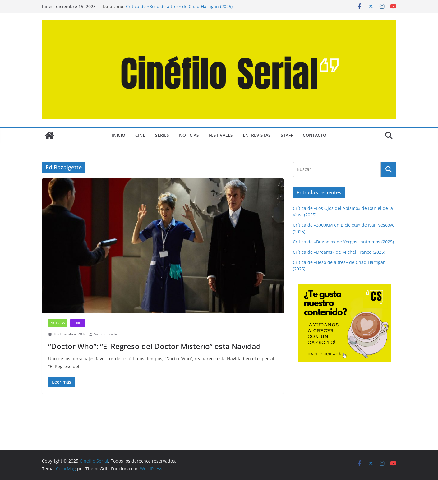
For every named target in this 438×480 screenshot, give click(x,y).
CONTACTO (314, 135)
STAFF (287, 135)
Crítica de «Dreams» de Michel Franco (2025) (339, 252)
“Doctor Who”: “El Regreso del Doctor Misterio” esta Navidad (154, 346)
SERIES (162, 135)
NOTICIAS (189, 135)
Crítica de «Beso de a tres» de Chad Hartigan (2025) (179, 6)
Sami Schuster (106, 334)
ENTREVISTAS (257, 135)
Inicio (118, 135)
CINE (140, 135)
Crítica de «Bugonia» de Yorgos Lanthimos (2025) (343, 242)
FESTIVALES (221, 135)
